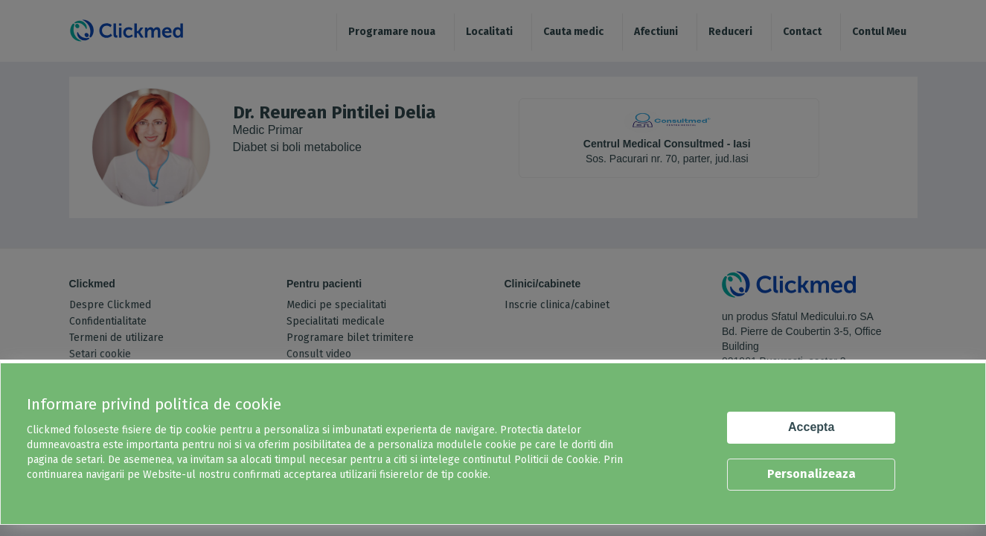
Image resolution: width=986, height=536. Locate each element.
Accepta (811, 427)
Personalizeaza (811, 474)
